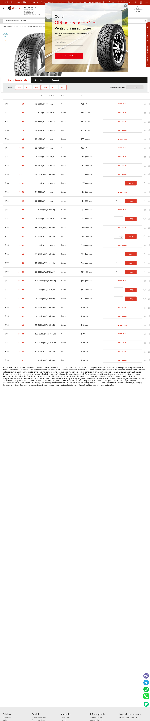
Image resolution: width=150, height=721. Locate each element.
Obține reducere (69, 55)
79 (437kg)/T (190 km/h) (45, 113)
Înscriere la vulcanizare (148, 55)
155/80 (21, 113)
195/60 (21, 325)
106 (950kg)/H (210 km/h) (45, 281)
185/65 (21, 183)
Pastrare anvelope (148, 33)
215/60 (21, 299)
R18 (7, 334)
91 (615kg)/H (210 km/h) (45, 174)
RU (146, 2)
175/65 (21, 148)
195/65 (21, 316)
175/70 (21, 192)
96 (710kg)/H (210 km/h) (45, 299)
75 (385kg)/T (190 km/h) (45, 104)
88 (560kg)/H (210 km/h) (45, 325)
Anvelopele (8, 2)
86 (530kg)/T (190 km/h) (45, 183)
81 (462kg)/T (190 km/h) (45, 130)
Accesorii (65, 2)
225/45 (21, 236)
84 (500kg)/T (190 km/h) (45, 157)
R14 (7, 121)
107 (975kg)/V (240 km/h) (45, 334)
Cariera (112, 2)
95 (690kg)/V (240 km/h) (45, 263)
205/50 (21, 272)
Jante (18, 2)
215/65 (21, 228)
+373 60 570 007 (34, 11)
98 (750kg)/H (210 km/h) (45, 228)
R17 (7, 236)
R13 (7, 104)
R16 (7, 174)
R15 (7, 157)
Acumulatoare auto (49, 2)
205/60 (21, 307)
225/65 (21, 281)
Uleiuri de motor (30, 2)
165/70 (21, 130)
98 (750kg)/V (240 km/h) (45, 290)
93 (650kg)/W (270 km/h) (45, 272)
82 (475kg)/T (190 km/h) (45, 148)
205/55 (21, 174)
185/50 (21, 210)
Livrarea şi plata (96, 718)
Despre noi (65, 718)
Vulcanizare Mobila (39, 718)
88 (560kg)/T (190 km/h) (45, 201)
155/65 (21, 122)
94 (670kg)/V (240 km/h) (45, 236)
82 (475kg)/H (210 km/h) (45, 210)
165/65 (21, 139)
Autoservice (100, 2)
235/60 (21, 334)
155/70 (21, 104)
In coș (131, 183)
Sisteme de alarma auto (82, 2)
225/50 (21, 290)
